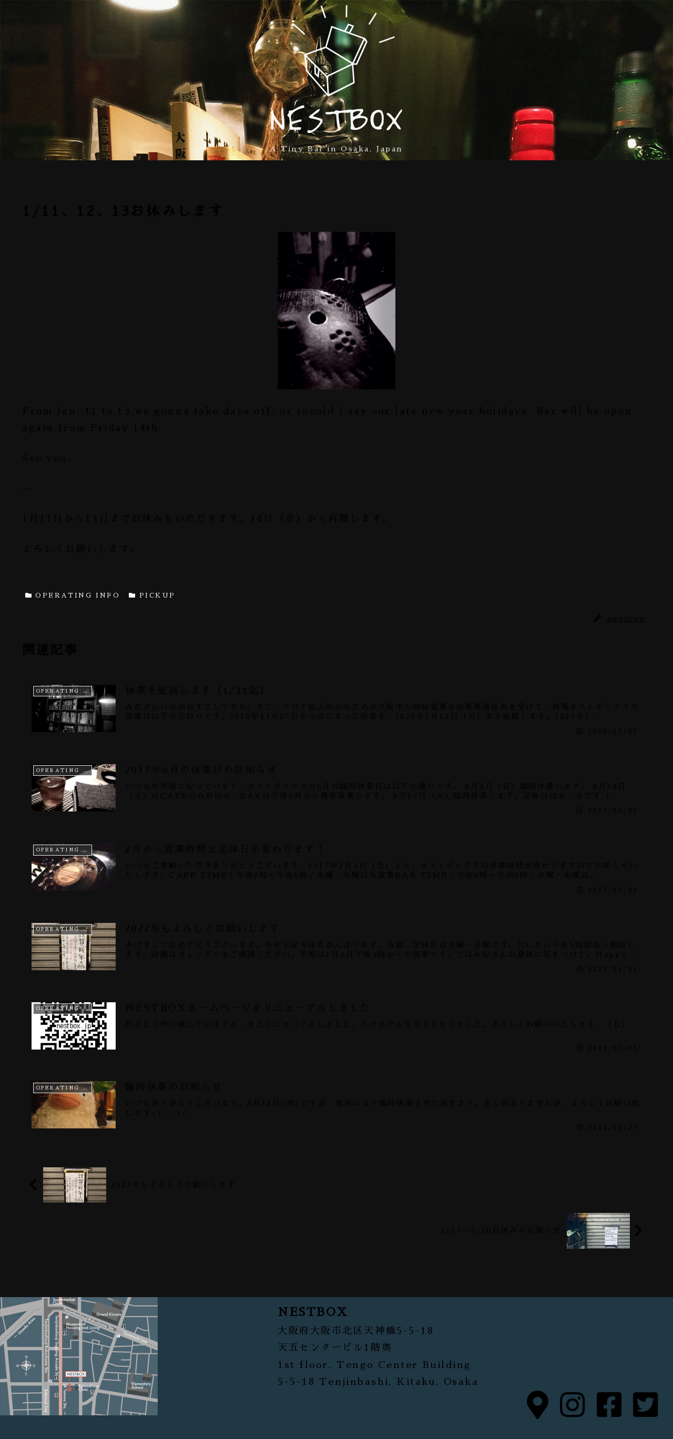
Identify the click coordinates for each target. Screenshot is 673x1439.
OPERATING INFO (72, 595)
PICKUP (152, 595)
